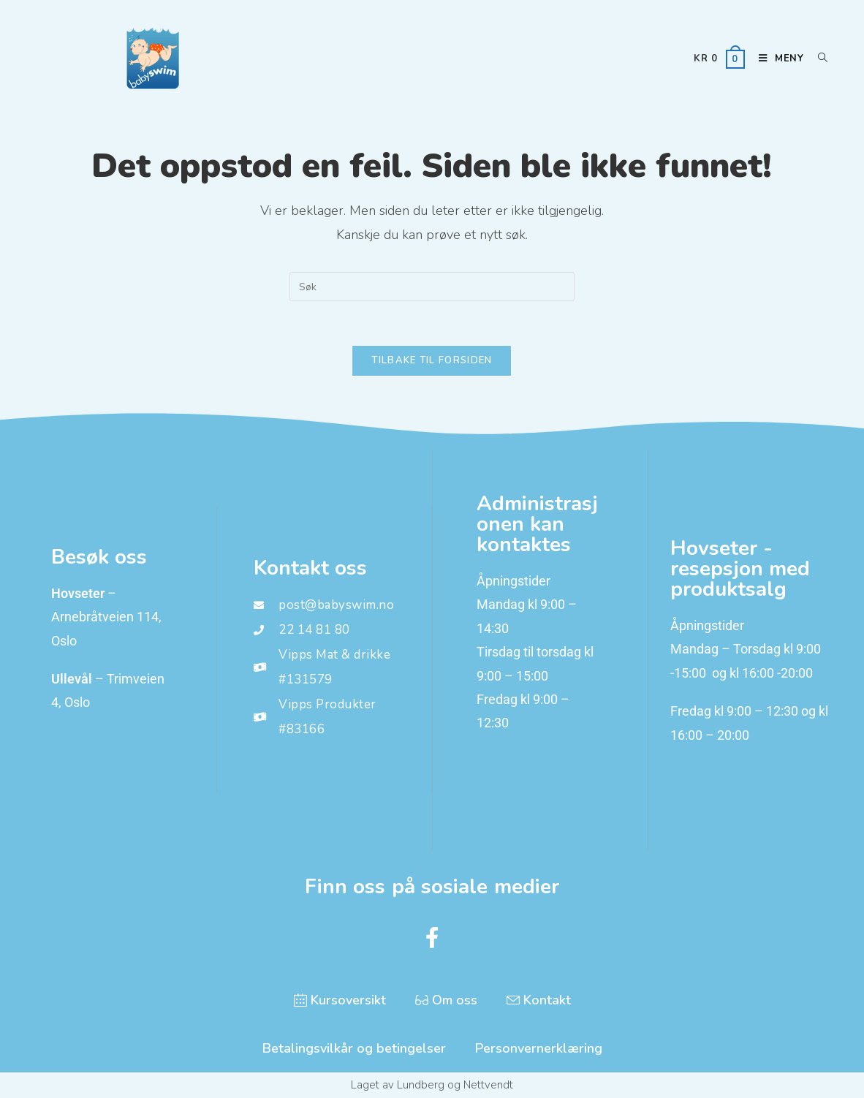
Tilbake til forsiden (431, 360)
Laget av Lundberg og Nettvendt (432, 1085)
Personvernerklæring (538, 1048)
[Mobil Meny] (777, 58)
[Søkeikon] (817, 58)
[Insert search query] (432, 286)
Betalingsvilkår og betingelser (354, 1048)
